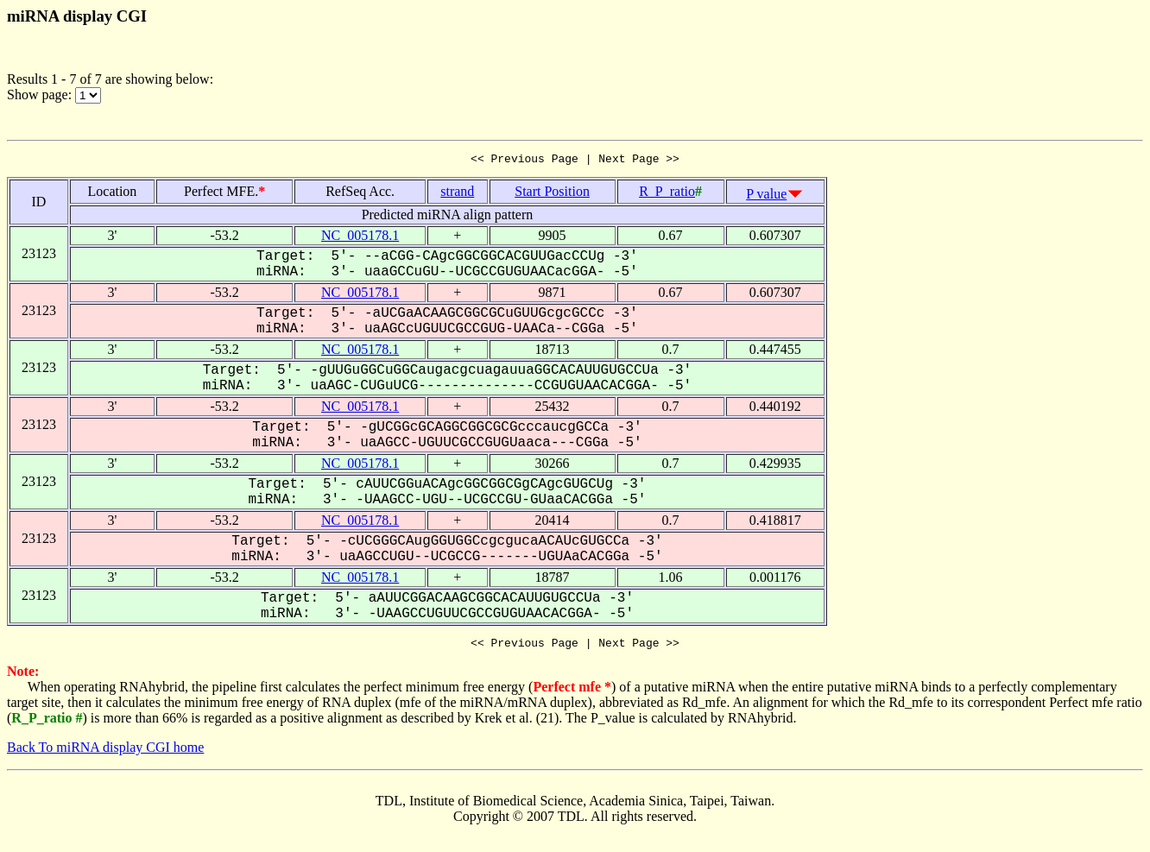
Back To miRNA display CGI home (105, 752)
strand (457, 193)
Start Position (552, 193)
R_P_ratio (667, 193)
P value (766, 196)
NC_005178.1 (360, 237)
